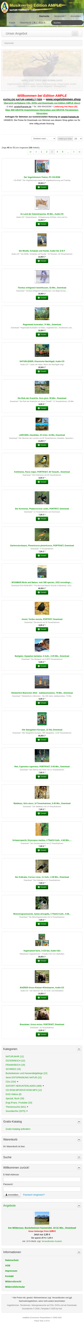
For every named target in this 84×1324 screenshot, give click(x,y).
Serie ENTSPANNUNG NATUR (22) (24, 1077)
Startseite (44, 16)
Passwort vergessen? (34, 1194)
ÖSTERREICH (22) (15, 1060)
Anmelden (76, 16)
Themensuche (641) (17, 1107)
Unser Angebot (16, 33)
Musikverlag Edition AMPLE (36, 5)
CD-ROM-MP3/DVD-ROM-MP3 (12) (24, 1090)
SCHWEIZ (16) (13, 1069)
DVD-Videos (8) (13, 1094)
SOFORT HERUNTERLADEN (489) (25, 1086)
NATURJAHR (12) (15, 1056)
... (68, 151)
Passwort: (8, 1184)
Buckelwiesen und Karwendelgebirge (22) (26, 1073)
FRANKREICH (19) (15, 1065)
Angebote (9, 1205)
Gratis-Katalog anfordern (18, 1129)
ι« (31, 151)
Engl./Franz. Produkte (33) (19, 1102)
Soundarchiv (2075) (17, 1111)
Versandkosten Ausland (52, 1241)
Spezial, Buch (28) (15, 1098)
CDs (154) (12, 1081)
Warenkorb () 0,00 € (34, 22)
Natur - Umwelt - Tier (23, 10)
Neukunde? (60, 16)
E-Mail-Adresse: (11, 1174)
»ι (79, 151)
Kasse (12, 22)
